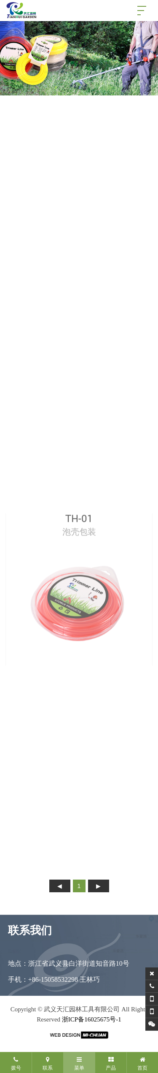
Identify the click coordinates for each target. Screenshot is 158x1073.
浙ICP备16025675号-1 (91, 1019)
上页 (59, 886)
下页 (98, 886)
